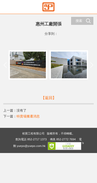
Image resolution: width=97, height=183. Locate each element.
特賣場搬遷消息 (28, 116)
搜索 (83, 20)
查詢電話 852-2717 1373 (31, 139)
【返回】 (48, 98)
